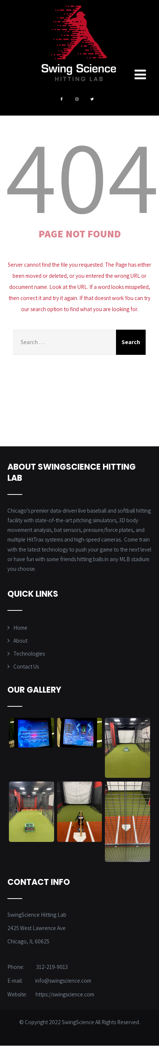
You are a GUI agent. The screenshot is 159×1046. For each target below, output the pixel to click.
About (20, 640)
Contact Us (26, 666)
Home (20, 627)
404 (82, 175)
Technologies (29, 653)
